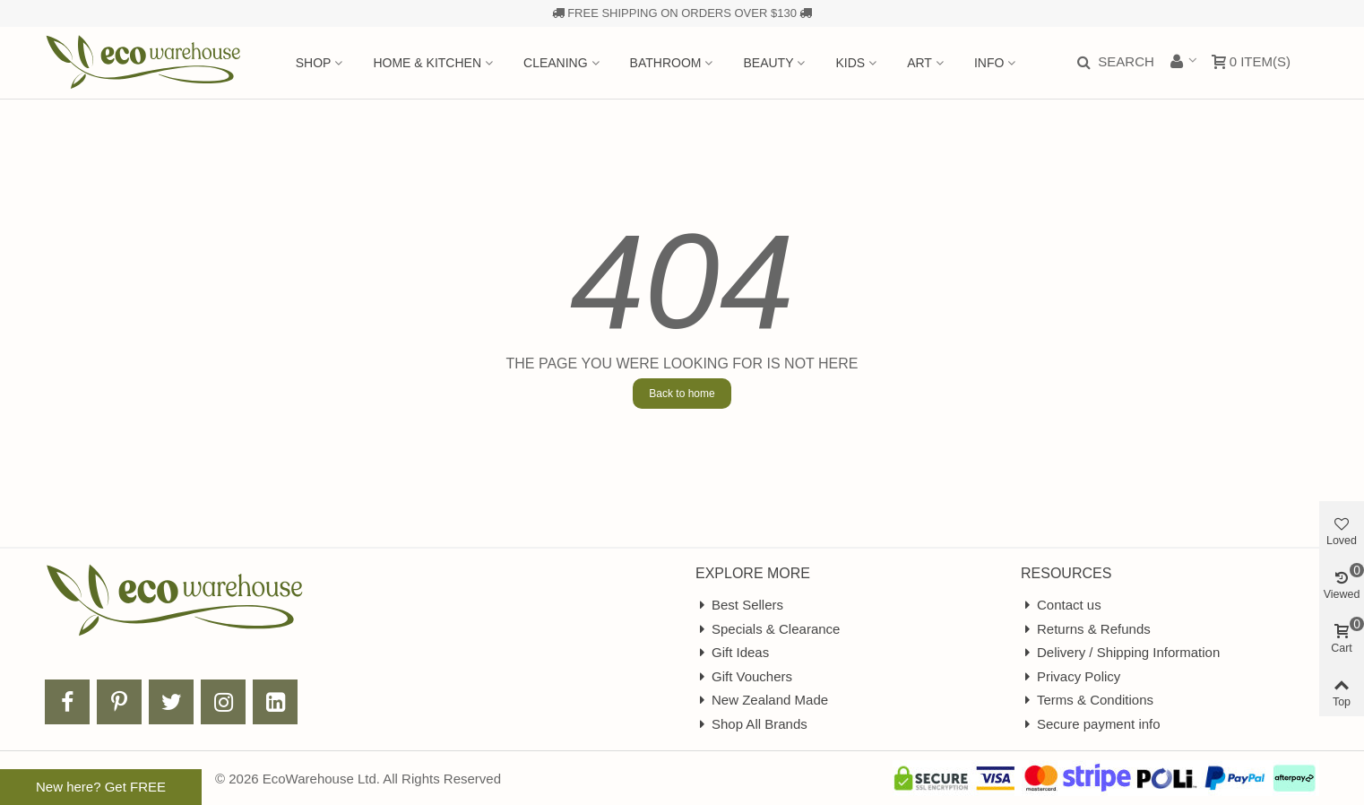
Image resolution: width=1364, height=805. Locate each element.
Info (989, 63)
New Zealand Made (761, 700)
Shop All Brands (751, 724)
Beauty (768, 63)
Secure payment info (1091, 724)
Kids (850, 63)
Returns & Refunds (1086, 629)
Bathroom (666, 63)
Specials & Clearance (767, 629)
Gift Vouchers (743, 677)
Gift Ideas (732, 653)
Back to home (681, 393)
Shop (314, 63)
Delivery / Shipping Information (1120, 653)
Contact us (1061, 605)
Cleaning (555, 63)
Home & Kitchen (427, 63)
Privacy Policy (1070, 677)
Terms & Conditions (1087, 700)
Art (919, 63)
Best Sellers (739, 605)
